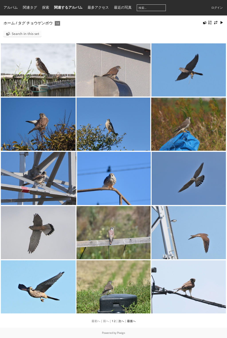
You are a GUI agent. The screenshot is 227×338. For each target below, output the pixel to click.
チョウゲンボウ (39, 22)
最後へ (131, 321)
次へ (121, 321)
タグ (21, 22)
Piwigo (121, 333)
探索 (45, 7)
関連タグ (30, 7)
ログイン (217, 8)
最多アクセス (98, 7)
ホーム (9, 22)
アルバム (11, 7)
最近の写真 (123, 7)
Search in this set (25, 33)
